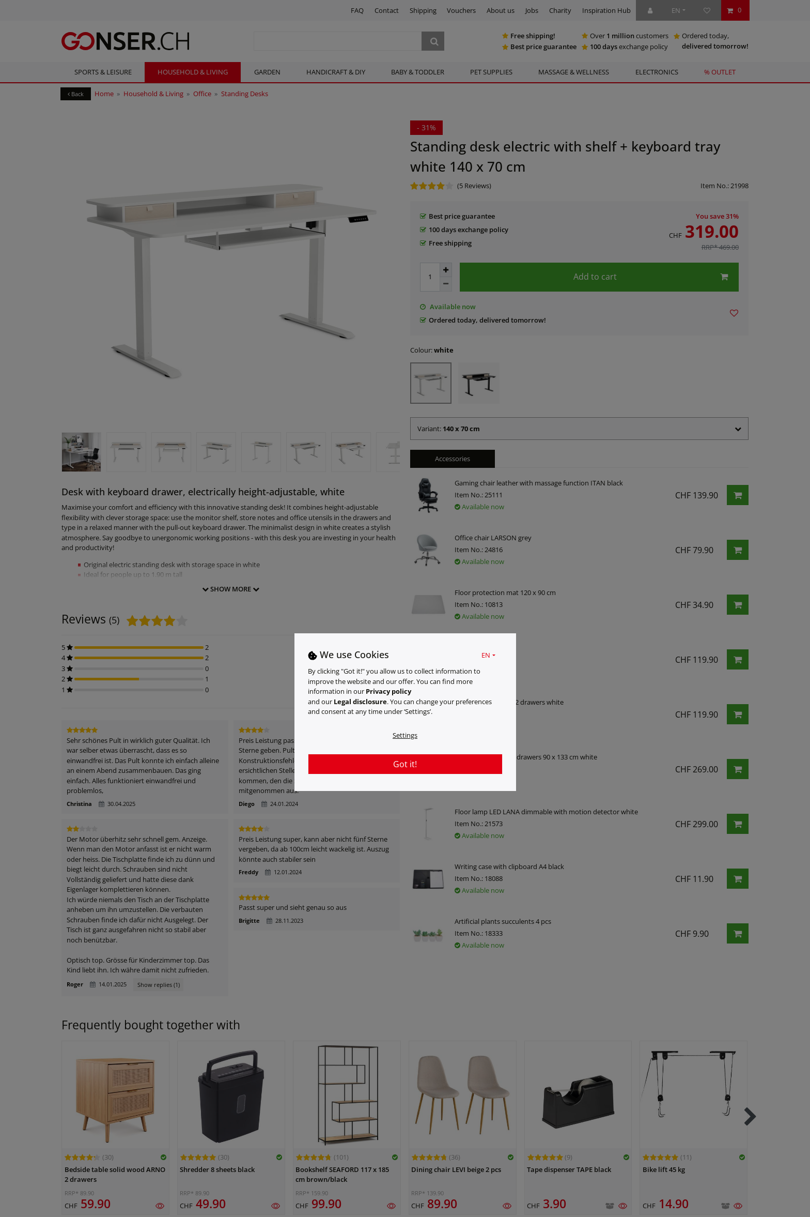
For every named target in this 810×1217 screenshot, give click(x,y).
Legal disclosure (360, 701)
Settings (405, 735)
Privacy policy (388, 691)
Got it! (405, 764)
